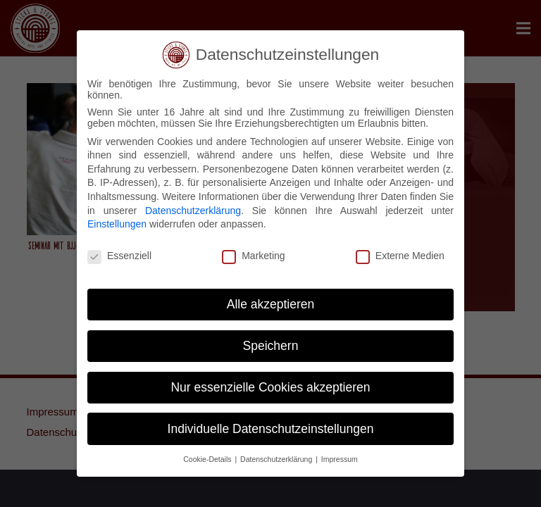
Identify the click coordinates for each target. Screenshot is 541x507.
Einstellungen (117, 224)
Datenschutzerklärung (193, 210)
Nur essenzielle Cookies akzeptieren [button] (270, 387)
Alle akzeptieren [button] (271, 304)
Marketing (253, 255)
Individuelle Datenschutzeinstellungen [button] (271, 429)
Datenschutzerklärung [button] (277, 459)
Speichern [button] (271, 346)
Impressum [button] (339, 459)
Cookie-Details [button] (208, 459)
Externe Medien (400, 255)
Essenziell (119, 255)
